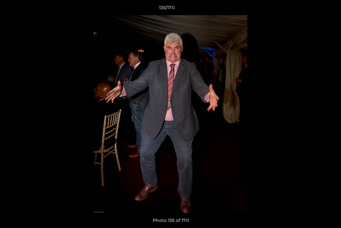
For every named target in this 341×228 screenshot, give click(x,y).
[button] (314, 9)
